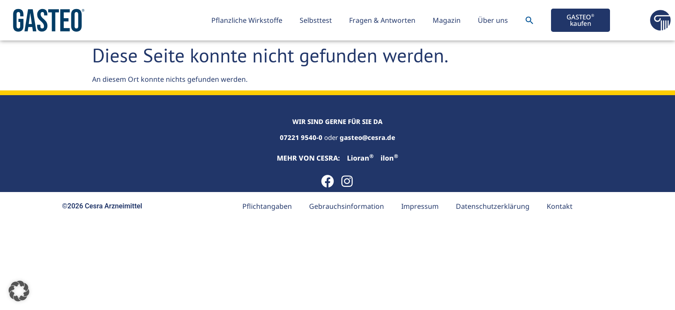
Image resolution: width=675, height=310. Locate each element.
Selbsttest (316, 20)
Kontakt (560, 206)
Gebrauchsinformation (346, 206)
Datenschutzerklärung (492, 206)
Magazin (447, 20)
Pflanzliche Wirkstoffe (246, 20)
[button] (529, 20)
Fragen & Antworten (382, 20)
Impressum (420, 206)
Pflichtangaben (267, 206)
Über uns (493, 20)
